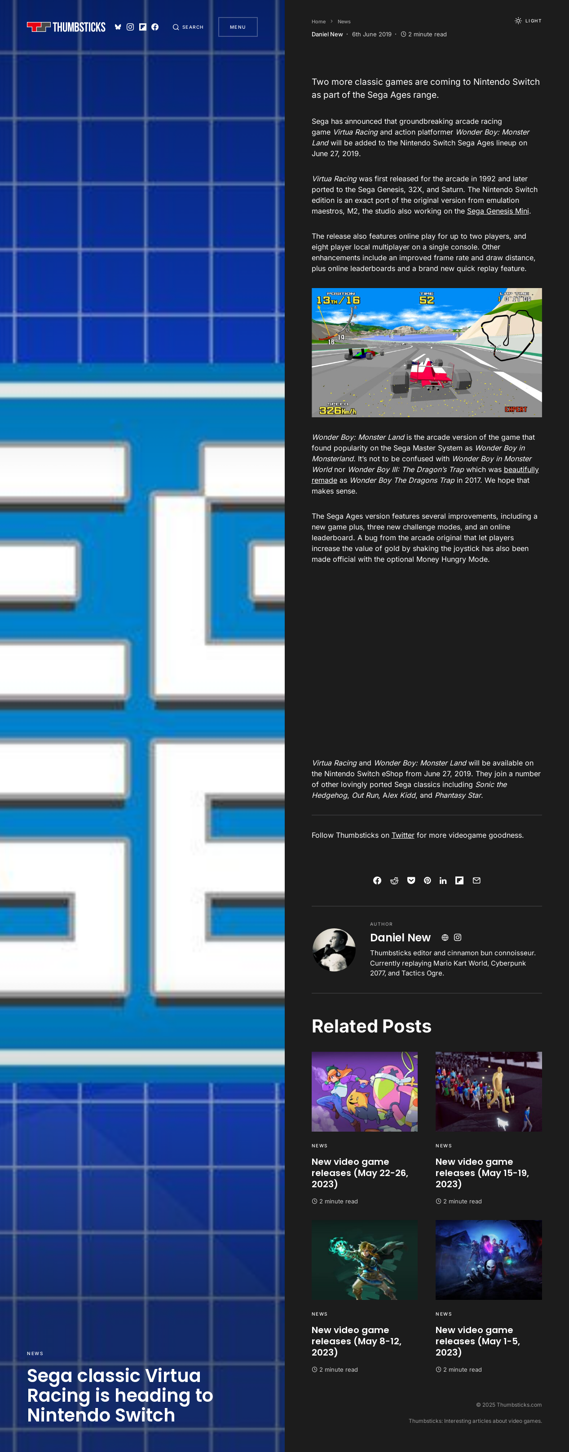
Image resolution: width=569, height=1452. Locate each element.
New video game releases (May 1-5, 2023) (478, 1341)
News (35, 1353)
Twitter (403, 835)
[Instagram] (130, 27)
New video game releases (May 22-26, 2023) (360, 1172)
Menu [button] (238, 27)
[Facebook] (154, 27)
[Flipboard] (142, 27)
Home (319, 21)
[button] (188, 27)
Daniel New (400, 937)
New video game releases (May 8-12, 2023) (356, 1341)
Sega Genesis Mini (498, 210)
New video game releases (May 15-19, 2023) (482, 1172)
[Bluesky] (117, 27)
